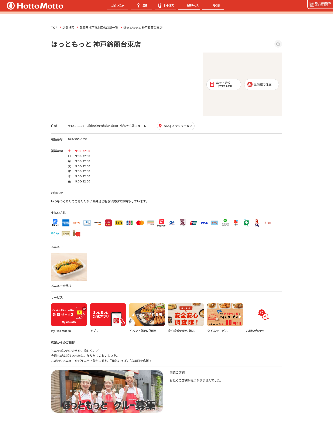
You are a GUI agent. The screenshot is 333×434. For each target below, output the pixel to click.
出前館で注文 (259, 84)
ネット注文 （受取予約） (221, 84)
